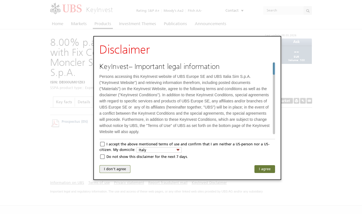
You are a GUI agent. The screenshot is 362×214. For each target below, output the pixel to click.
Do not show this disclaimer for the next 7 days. (147, 157)
